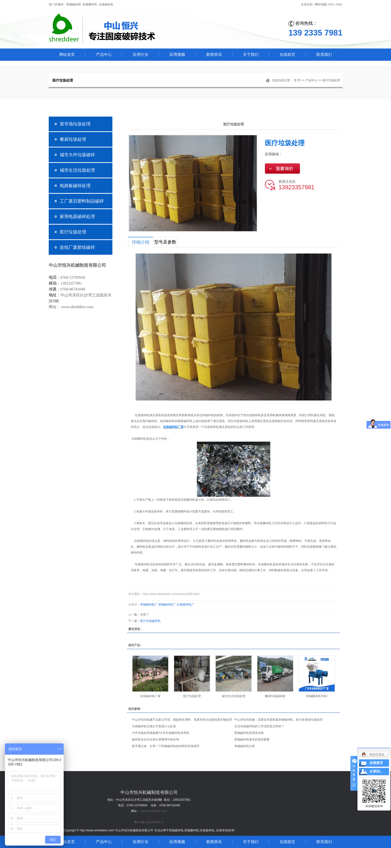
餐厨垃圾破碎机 (275, 696)
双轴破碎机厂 (167, 604)
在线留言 (287, 54)
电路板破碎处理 (75, 185)
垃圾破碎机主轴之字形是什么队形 (154, 726)
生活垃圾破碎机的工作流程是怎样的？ (259, 726)
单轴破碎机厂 (149, 604)
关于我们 (251, 54)
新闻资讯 (214, 54)
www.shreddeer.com (154, 811)
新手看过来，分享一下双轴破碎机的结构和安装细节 (166, 746)
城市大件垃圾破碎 (77, 154)
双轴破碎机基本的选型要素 (252, 739)
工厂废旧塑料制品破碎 (82, 201)
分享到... (375, 771)
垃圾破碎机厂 (185, 604)
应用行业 (140, 54)
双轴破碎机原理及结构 (249, 733)
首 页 (297, 80)
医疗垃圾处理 (331, 80)
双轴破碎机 (73, 4)
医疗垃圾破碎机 (150, 621)
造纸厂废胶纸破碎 (77, 247)
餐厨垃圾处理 (73, 139)
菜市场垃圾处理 (75, 123)
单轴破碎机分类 (244, 746)
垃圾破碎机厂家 (150, 696)
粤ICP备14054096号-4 (148, 822)
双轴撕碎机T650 (316, 696)
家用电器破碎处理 (77, 216)
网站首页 (67, 54)
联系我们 (324, 54)
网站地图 (321, 4)
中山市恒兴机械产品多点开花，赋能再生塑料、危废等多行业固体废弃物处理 (182, 719)
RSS (331, 4)
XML (339, 4)
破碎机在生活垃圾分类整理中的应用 (155, 739)
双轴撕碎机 (90, 4)
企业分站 (307, 4)
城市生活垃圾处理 (77, 170)
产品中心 (104, 54)
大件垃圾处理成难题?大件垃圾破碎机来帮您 (161, 733)
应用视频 (177, 54)
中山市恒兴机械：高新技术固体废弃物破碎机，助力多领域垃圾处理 (278, 719)
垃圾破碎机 (106, 4)
